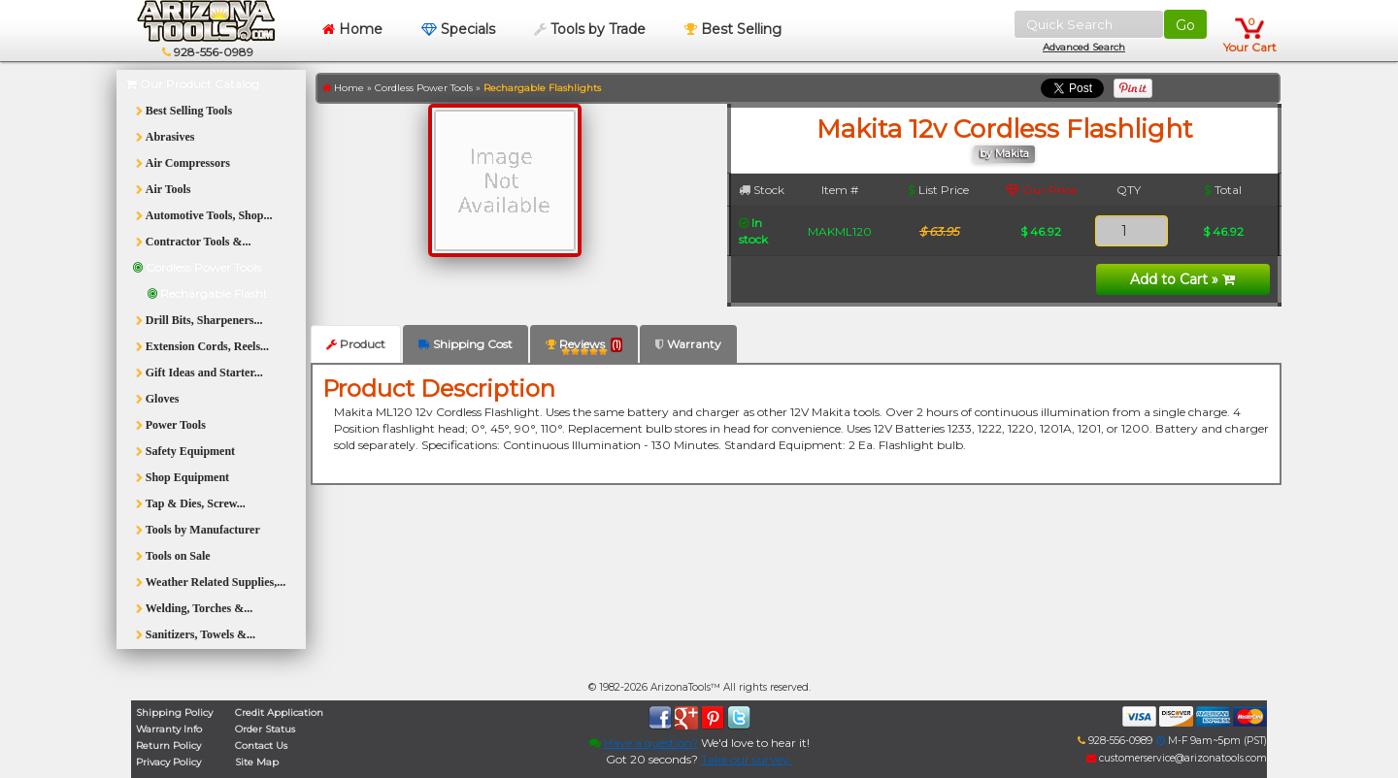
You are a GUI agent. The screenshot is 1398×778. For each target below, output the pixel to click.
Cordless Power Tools (424, 87)
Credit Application (279, 712)
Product (355, 344)
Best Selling (733, 29)
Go (1185, 25)
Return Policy (168, 745)
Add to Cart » (1182, 279)
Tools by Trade (590, 29)
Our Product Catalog (192, 84)
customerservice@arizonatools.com (1176, 758)
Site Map (257, 762)
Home (352, 29)
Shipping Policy (174, 712)
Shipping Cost (465, 344)
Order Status (265, 729)
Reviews (584, 348)
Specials (458, 29)
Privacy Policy (168, 762)
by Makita (1004, 153)
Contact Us (261, 745)
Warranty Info (169, 729)
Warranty (688, 344)
